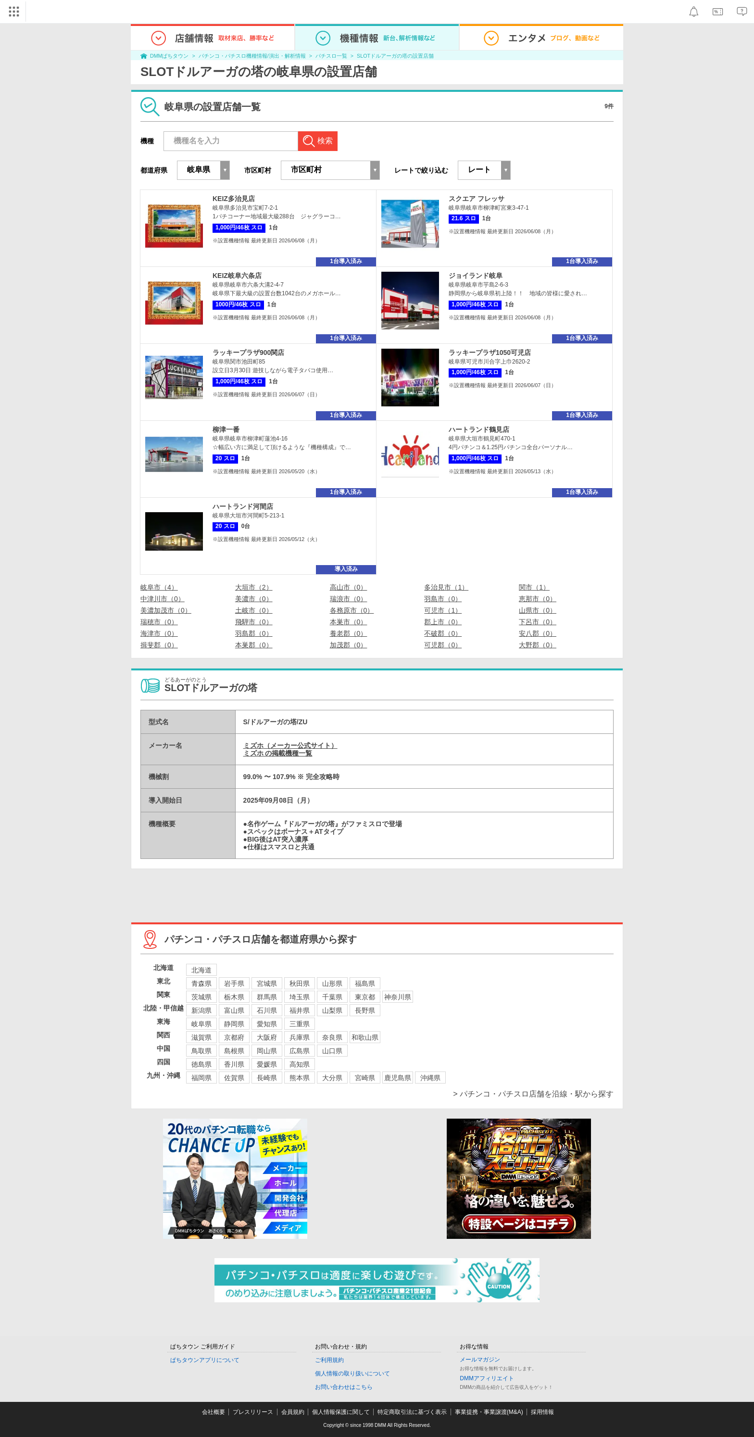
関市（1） (534, 587)
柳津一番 (226, 429)
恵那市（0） (537, 598)
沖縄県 (430, 1078)
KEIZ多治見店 (234, 198)
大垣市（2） (254, 587)
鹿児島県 (397, 1078)
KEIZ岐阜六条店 (237, 275)
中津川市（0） (162, 598)
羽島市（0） (443, 598)
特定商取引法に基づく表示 (412, 1412)
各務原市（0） (352, 610)
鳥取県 (201, 1051)
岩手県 (234, 983)
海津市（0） (159, 633)
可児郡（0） (443, 645)
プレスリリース (253, 1412)
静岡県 (234, 1024)
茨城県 (201, 997)
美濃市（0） (254, 598)
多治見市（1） (446, 587)
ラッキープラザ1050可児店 (490, 352)
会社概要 (213, 1412)
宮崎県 (365, 1078)
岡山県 (267, 1051)
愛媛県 (267, 1064)
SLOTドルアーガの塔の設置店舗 (395, 56)
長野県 (365, 1010)
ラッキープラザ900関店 (248, 352)
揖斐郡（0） (159, 645)
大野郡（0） (537, 645)
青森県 (201, 983)
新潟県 (201, 1010)
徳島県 (201, 1064)
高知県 (299, 1064)
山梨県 (332, 1010)
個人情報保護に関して (341, 1412)
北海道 (201, 970)
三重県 (299, 1024)
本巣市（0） (348, 621)
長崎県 (267, 1078)
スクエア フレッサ (476, 198)
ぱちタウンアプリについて (204, 1360)
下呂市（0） (537, 621)
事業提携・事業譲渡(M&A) (489, 1412)
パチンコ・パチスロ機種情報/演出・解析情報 (252, 56)
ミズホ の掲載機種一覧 (278, 753)
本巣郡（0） (254, 645)
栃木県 (234, 997)
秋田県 (299, 983)
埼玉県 (299, 997)
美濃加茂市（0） (165, 610)
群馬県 (267, 997)
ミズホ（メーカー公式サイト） (290, 745)
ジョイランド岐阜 (476, 275)
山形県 (332, 983)
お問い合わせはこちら (344, 1387)
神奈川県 (397, 997)
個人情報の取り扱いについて (352, 1373)
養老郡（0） (348, 633)
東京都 (365, 997)
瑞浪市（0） (348, 598)
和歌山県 (365, 1037)
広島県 (299, 1051)
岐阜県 (201, 1024)
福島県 (365, 983)
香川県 (234, 1064)
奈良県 (332, 1037)
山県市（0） (537, 610)
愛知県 (267, 1024)
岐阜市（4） (159, 587)
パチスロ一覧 (331, 56)
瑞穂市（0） (159, 621)
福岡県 (201, 1078)
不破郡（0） (443, 633)
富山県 (234, 1010)
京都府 (234, 1037)
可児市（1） (443, 610)
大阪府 (267, 1037)
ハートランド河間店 (243, 506)
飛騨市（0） (254, 621)
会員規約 (292, 1412)
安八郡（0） (537, 633)
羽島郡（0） (254, 633)
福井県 (299, 1010)
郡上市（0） (443, 621)
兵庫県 (299, 1037)
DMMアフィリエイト (487, 1378)
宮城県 (267, 983)
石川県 (267, 1010)
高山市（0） (348, 587)
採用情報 (542, 1412)
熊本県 (299, 1078)
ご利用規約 (329, 1360)
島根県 (234, 1051)
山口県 (332, 1051)
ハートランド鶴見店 (479, 429)
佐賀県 (234, 1078)
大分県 (332, 1078)
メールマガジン (480, 1359)
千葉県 (332, 997)
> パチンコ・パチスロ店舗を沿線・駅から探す (533, 1094)
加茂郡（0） (348, 645)
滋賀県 (201, 1037)
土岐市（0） (254, 610)
